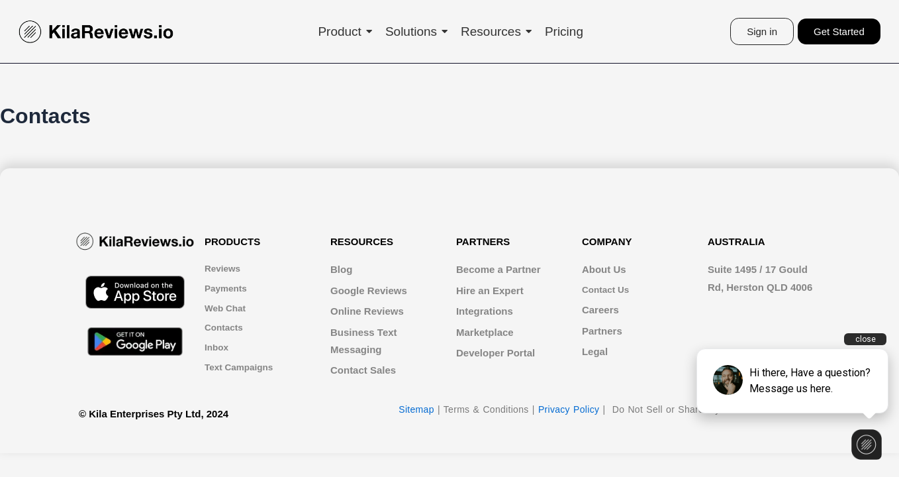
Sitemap (416, 410)
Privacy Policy (568, 410)
